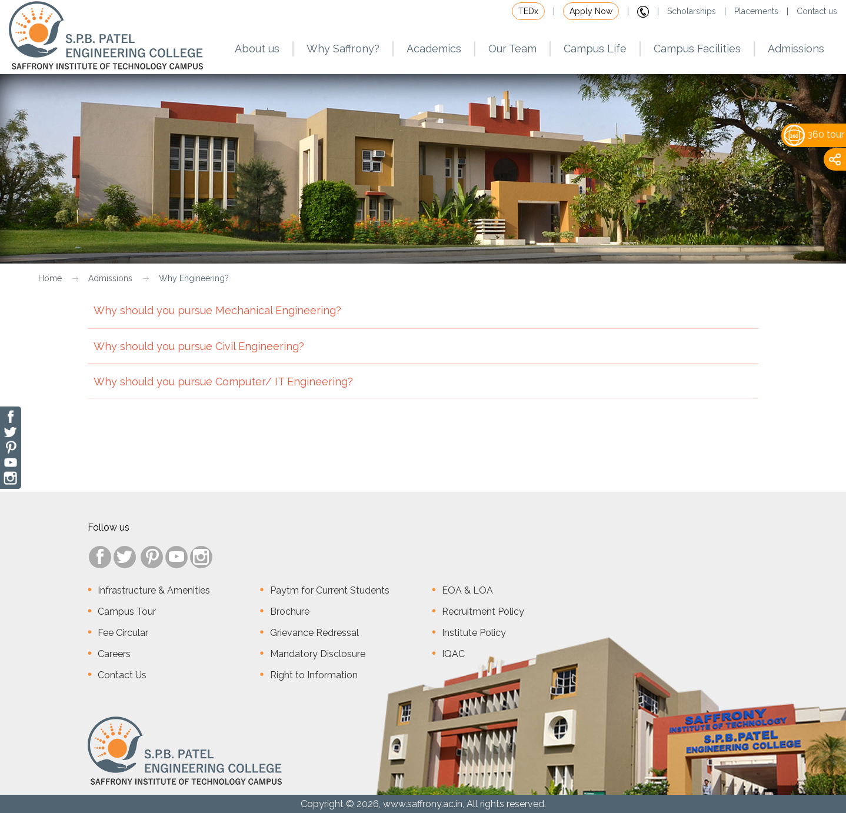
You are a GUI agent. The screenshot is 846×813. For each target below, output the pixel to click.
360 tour (814, 134)
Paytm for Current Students (329, 590)
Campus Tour (127, 611)
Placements (756, 11)
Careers (114, 653)
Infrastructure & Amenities (154, 590)
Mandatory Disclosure (317, 653)
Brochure (289, 611)
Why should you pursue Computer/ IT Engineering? (423, 387)
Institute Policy (474, 632)
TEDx (528, 11)
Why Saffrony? (343, 48)
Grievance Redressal (314, 632)
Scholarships (691, 11)
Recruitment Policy (483, 611)
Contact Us (122, 675)
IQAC (453, 653)
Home (50, 278)
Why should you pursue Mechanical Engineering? (423, 316)
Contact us (817, 11)
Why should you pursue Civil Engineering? (423, 352)
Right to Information (314, 675)
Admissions (110, 278)
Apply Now (590, 11)
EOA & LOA (467, 590)
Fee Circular (123, 632)
